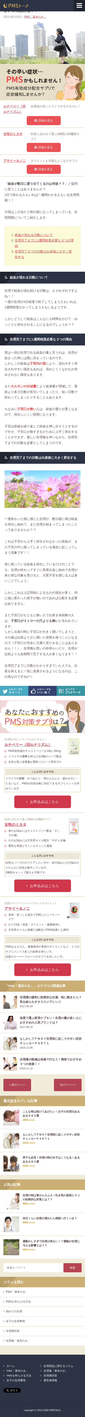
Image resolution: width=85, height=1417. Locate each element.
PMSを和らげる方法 (18, 1301)
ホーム (11, 1366)
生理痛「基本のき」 (18, 1340)
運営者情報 (50, 1380)
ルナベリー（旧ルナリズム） (28, 745)
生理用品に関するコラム (58, 1366)
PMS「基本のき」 (35, 16)
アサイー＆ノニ (14, 160)
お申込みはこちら (44, 802)
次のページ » (68, 1084)
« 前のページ (17, 1084)
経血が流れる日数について (34, 235)
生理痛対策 (12, 1331)
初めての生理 (14, 1311)
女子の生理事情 (15, 1321)
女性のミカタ (12, 134)
